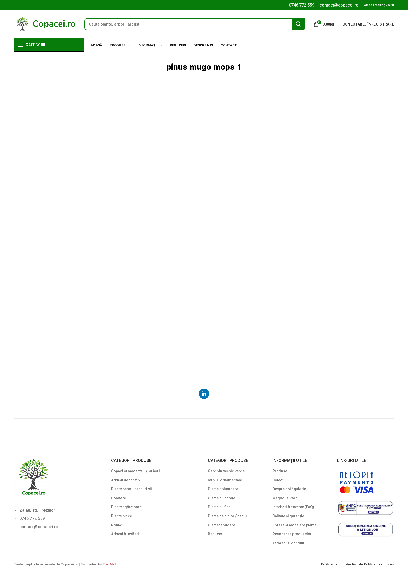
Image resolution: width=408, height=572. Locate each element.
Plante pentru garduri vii (131, 489)
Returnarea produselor (292, 534)
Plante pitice (121, 516)
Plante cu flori (219, 507)
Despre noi (203, 45)
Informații (150, 45)
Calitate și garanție (288, 516)
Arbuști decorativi (126, 480)
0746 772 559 (301, 5)
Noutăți (117, 525)
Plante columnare (223, 489)
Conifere (118, 498)
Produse (120, 45)
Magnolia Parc (284, 498)
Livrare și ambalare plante (294, 525)
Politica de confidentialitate (342, 564)
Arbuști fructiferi (125, 534)
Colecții (279, 480)
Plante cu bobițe (221, 498)
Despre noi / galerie (289, 489)
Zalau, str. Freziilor (37, 510)
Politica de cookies (379, 564)
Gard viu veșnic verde (226, 471)
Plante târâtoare (221, 525)
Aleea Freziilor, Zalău (379, 5)
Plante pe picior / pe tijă (227, 516)
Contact (229, 45)
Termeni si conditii (288, 543)
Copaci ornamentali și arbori (135, 471)
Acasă (96, 45)
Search (298, 24)
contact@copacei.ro (339, 5)
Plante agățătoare (126, 507)
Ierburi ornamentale (225, 480)
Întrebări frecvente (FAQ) (293, 507)
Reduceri (178, 45)
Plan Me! (109, 564)
